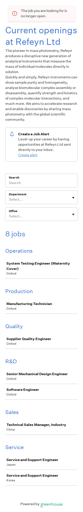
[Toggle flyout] (73, 197)
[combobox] (9, 199)
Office (13, 211)
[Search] (41, 183)
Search (14, 177)
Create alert (27, 155)
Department (17, 194)
